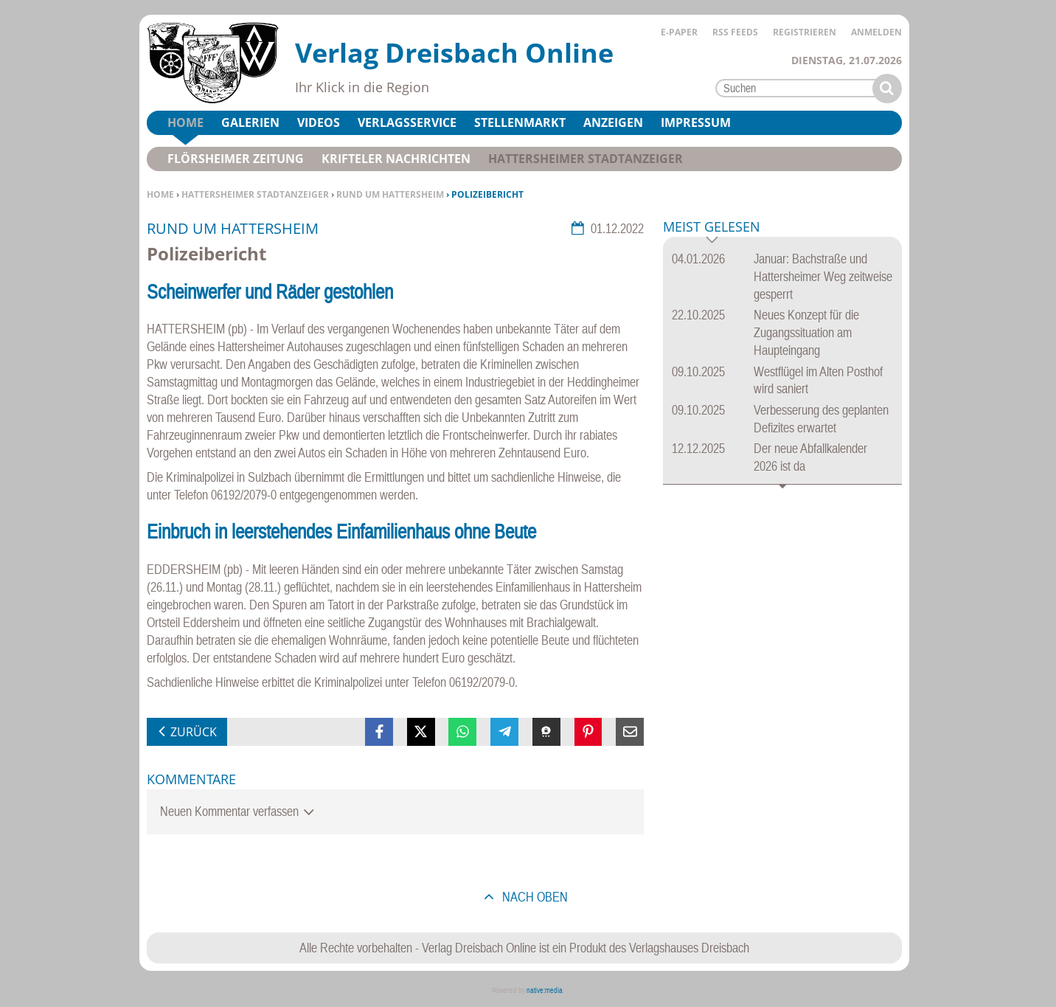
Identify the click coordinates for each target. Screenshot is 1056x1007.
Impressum (696, 122)
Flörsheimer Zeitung (235, 158)
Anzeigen (613, 122)
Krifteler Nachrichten (396, 158)
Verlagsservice (407, 122)
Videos (318, 122)
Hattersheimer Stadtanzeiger (255, 194)
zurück (193, 732)
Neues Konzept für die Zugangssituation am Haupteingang (806, 332)
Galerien (250, 122)
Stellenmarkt (520, 122)
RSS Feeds (735, 32)
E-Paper (679, 32)
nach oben (533, 896)
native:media (545, 990)
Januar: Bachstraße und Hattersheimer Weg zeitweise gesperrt (823, 276)
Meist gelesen (711, 227)
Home (160, 194)
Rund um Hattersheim (390, 194)
